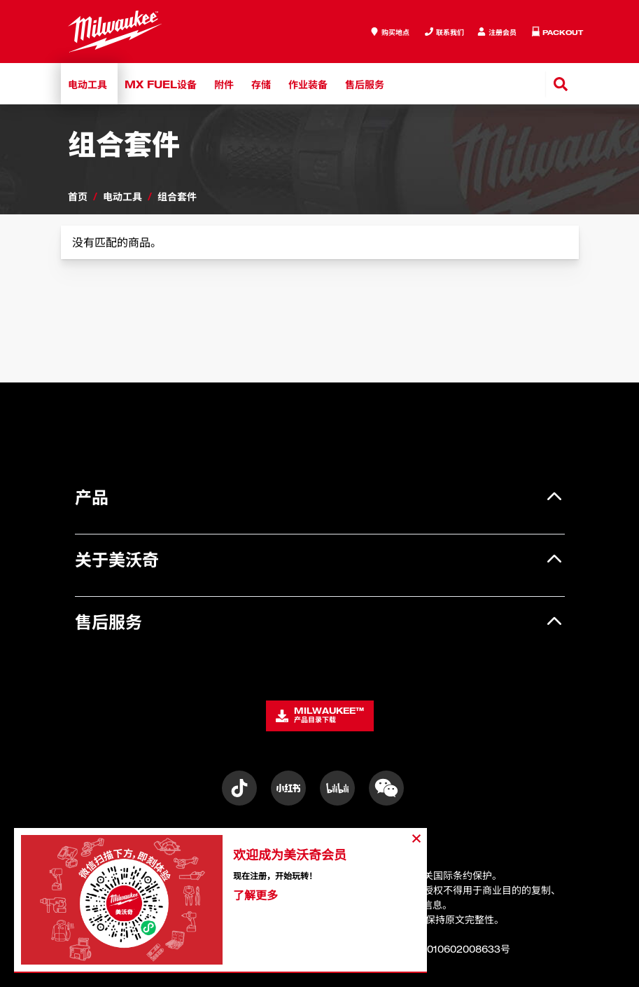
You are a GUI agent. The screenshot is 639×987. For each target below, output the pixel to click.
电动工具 (87, 83)
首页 (77, 195)
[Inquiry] (497, 32)
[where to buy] (389, 32)
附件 (224, 83)
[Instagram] (239, 788)
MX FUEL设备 (161, 83)
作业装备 (308, 83)
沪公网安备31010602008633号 (433, 949)
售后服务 (364, 83)
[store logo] (115, 32)
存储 (261, 83)
